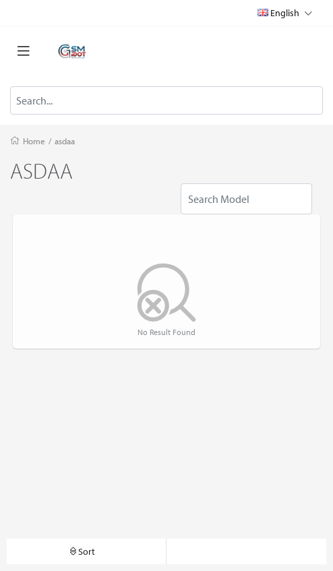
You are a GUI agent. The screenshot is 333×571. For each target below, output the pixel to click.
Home (34, 141)
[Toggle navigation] (23, 51)
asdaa (65, 141)
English (285, 12)
